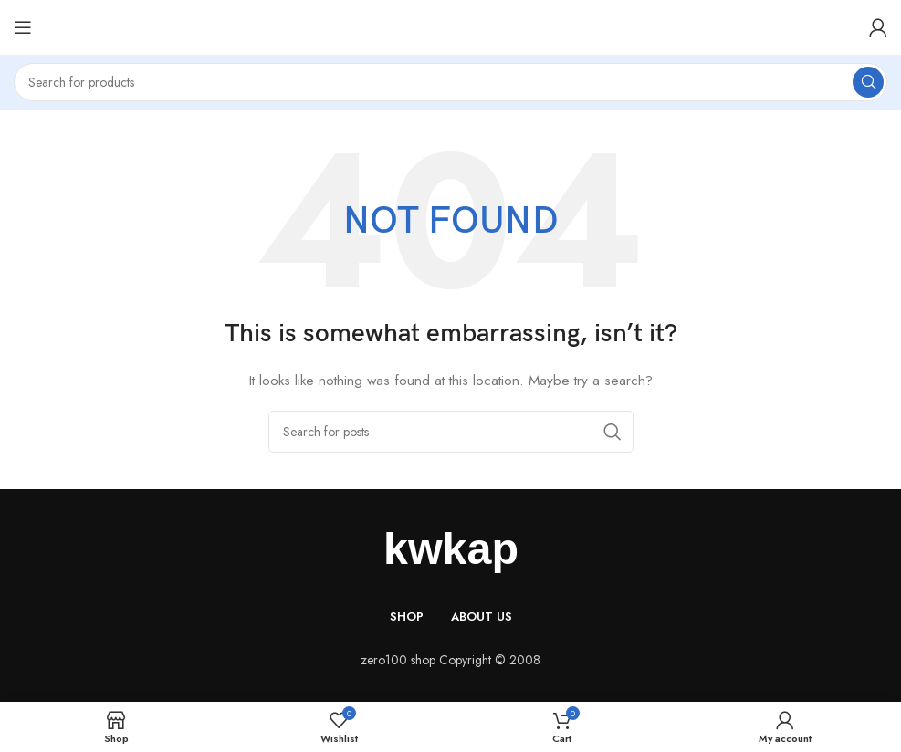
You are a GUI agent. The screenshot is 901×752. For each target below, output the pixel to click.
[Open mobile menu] (23, 27)
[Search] (450, 82)
